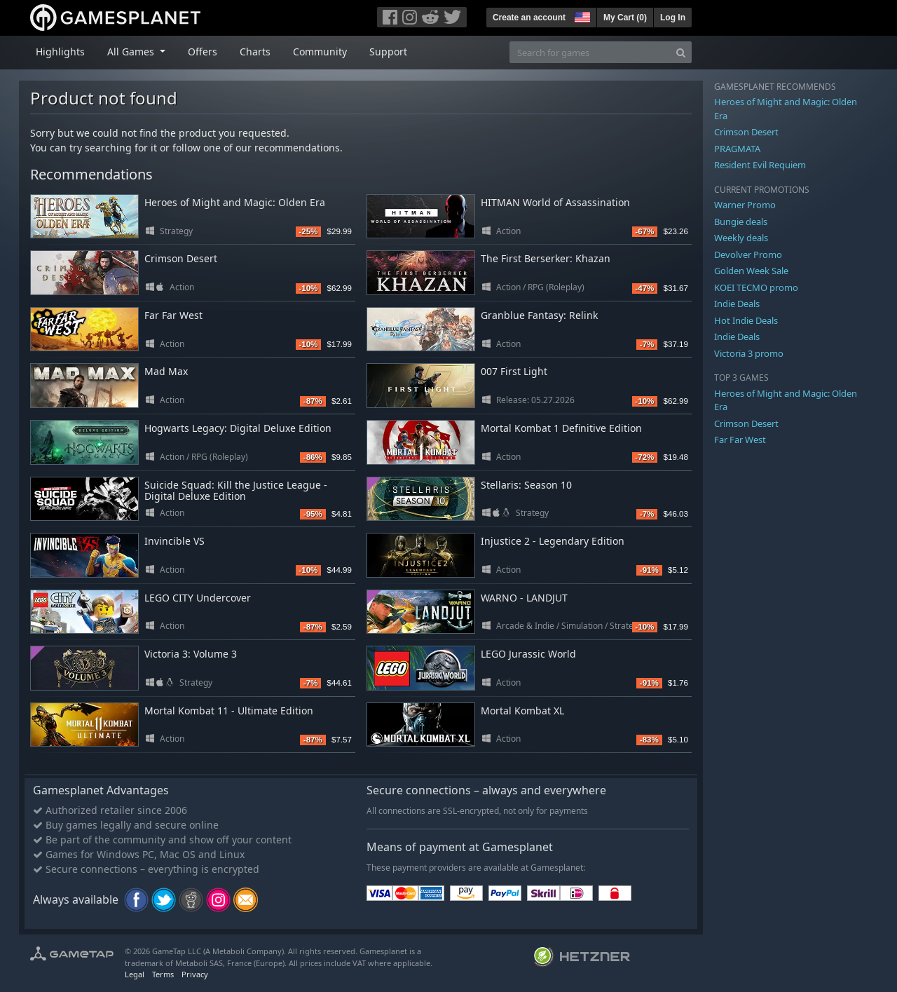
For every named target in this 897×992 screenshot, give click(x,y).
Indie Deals (737, 303)
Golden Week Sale (751, 270)
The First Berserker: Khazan (545, 258)
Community (320, 51)
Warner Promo (745, 204)
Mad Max (166, 371)
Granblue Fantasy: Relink (539, 315)
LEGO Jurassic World (528, 653)
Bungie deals (740, 221)
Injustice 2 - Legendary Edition (552, 541)
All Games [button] (132, 51)
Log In (672, 17)
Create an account (529, 17)
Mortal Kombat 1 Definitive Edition (561, 428)
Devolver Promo (748, 254)
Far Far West (173, 315)
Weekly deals (741, 237)
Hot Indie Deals (746, 320)
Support (388, 51)
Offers (202, 51)
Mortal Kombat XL (522, 710)
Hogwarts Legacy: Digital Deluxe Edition (237, 428)
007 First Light (514, 371)
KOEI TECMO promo (756, 287)
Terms (163, 974)
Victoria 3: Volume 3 (190, 653)
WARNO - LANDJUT (524, 597)
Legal (134, 974)
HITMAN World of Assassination (555, 202)
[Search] (681, 52)
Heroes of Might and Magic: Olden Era (234, 202)
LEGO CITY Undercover (197, 597)
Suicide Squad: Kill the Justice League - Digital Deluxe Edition (235, 490)
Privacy (195, 974)
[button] (581, 15)
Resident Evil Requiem (760, 164)
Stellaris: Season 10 (526, 484)
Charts (255, 51)
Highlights (60, 51)
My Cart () (625, 17)
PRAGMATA (737, 148)
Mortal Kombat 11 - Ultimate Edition (228, 710)
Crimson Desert (180, 258)
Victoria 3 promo (748, 353)
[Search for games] (590, 52)
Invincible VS (174, 541)
